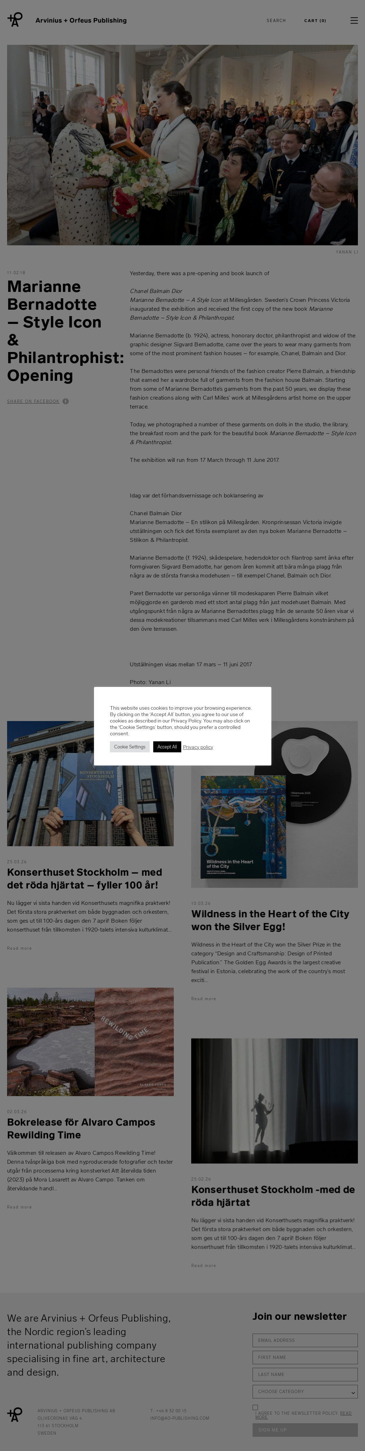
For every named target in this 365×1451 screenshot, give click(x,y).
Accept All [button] (167, 746)
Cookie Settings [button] (129, 746)
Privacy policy (198, 747)
